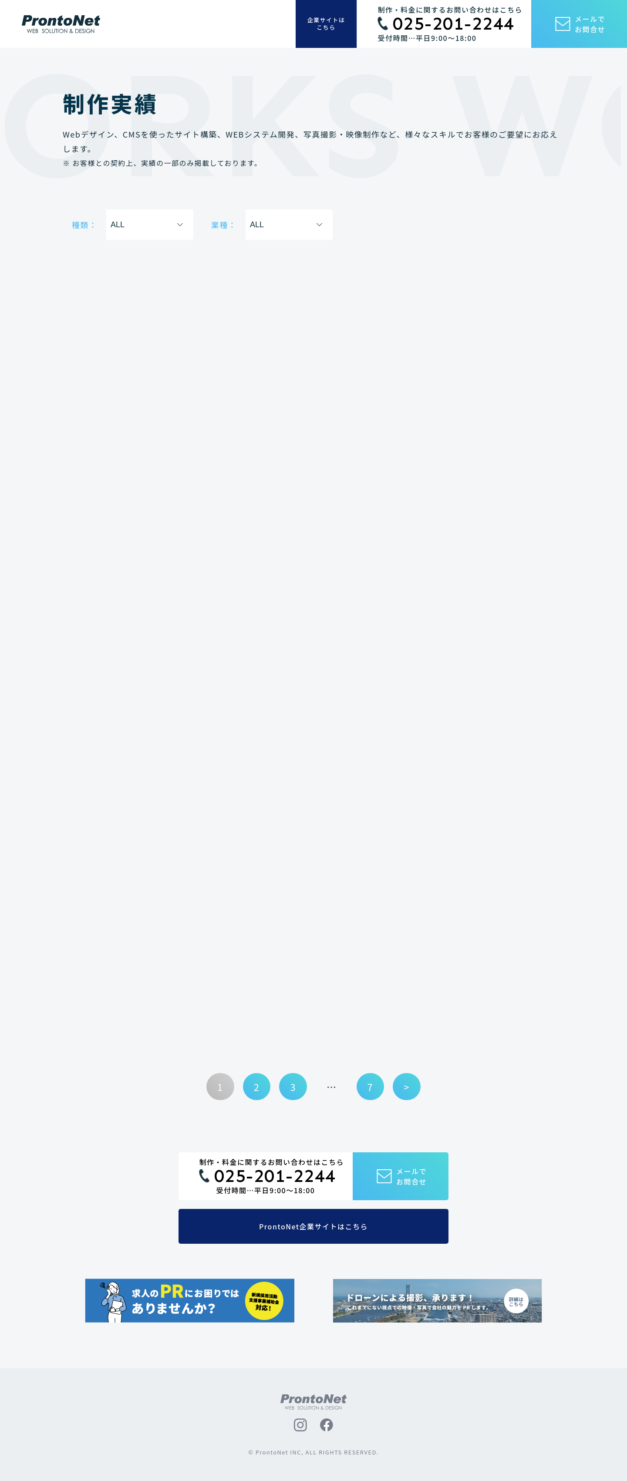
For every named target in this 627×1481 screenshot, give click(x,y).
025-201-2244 (454, 24)
